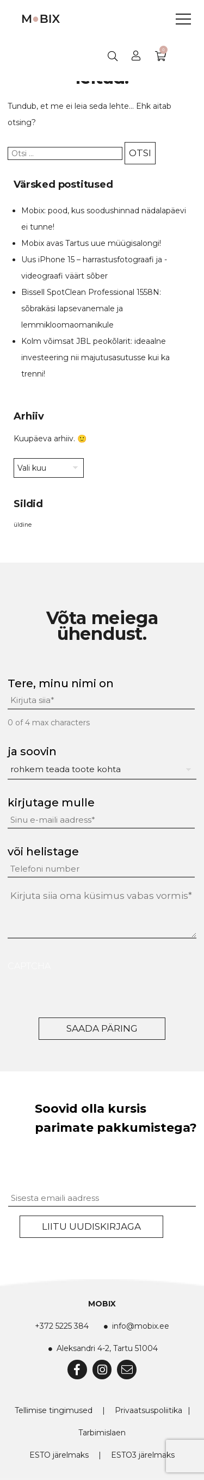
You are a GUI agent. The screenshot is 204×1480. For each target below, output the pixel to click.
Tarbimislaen (102, 1433)
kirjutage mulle (51, 802)
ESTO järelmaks (59, 1455)
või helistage (43, 851)
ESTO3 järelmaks (143, 1455)
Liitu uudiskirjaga (91, 1226)
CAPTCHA (29, 966)
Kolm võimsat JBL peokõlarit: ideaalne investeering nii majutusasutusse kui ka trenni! (95, 357)
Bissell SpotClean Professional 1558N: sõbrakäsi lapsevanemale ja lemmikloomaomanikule (91, 308)
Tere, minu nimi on (61, 683)
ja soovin (32, 751)
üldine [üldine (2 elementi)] (23, 524)
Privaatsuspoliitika (148, 1410)
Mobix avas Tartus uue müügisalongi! (91, 243)
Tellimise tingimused (53, 1410)
